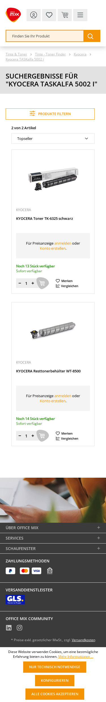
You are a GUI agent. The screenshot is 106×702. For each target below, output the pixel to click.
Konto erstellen (53, 248)
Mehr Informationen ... (75, 656)
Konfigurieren (54, 680)
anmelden (62, 243)
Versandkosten (83, 640)
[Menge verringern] (19, 283)
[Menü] (80, 15)
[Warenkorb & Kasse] (65, 15)
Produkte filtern (50, 113)
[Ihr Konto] (34, 15)
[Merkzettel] (49, 15)
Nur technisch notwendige (54, 667)
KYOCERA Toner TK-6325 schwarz (44, 218)
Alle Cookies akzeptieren (54, 694)
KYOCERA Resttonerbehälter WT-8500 (48, 371)
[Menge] (26, 283)
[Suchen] (91, 35)
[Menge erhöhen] (32, 283)
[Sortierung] (53, 138)
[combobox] (45, 35)
